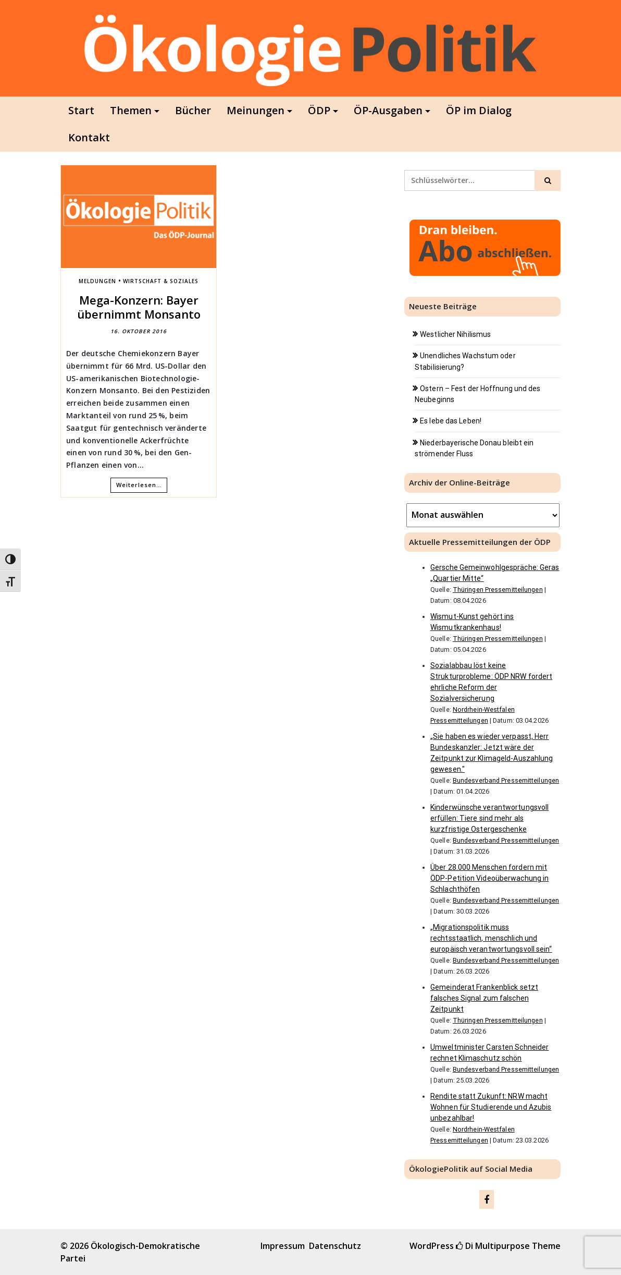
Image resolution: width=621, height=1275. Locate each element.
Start (81, 110)
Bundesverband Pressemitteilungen (506, 780)
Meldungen (97, 281)
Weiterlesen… (139, 485)
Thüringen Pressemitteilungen (498, 589)
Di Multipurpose (493, 1246)
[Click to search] (548, 180)
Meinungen (255, 110)
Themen (131, 110)
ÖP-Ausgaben (388, 110)
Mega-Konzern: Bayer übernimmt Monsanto (139, 306)
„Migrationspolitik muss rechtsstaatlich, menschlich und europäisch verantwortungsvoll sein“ (491, 938)
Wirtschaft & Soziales (160, 281)
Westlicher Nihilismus (455, 334)
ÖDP (319, 110)
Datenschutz (335, 1246)
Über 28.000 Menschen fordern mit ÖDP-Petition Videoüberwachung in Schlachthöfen (489, 878)
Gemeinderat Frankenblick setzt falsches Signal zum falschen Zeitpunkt (484, 998)
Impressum (282, 1246)
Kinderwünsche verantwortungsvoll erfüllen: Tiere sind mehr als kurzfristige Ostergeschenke (489, 818)
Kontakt (89, 137)
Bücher (193, 110)
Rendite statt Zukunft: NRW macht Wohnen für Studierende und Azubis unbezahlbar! (490, 1107)
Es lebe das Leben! (450, 421)
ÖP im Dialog (479, 110)
